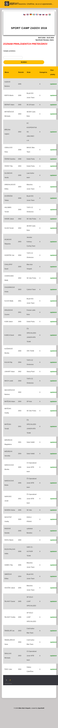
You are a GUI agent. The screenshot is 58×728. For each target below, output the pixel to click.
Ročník (21, 72)
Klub (29, 72)
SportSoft (41, 708)
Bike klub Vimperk (24, 708)
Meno (7, 72)
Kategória (43, 72)
